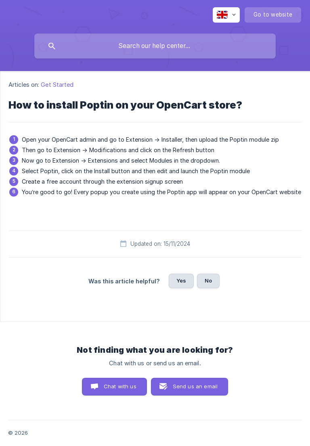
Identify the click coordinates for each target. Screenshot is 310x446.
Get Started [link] (57, 84)
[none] (226, 15)
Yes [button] (181, 280)
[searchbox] (155, 46)
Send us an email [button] (195, 386)
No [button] (208, 280)
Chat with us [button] (120, 386)
